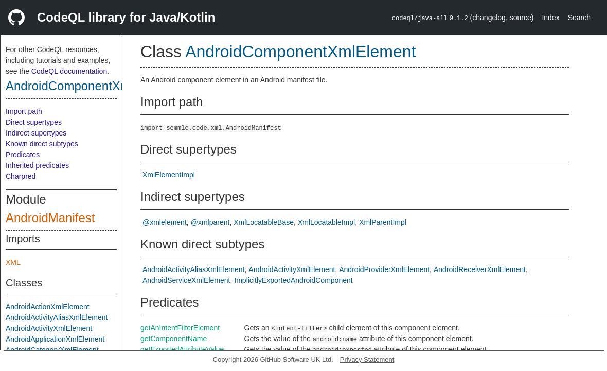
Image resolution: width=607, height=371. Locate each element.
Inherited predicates (37, 165)
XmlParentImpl (382, 222)
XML (13, 262)
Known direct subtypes (42, 144)
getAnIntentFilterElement (180, 328)
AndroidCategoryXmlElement (52, 350)
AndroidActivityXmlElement (49, 328)
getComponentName (173, 338)
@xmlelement (164, 222)
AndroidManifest (50, 218)
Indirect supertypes (36, 133)
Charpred (20, 176)
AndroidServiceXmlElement (186, 280)
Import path (24, 111)
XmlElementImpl (168, 175)
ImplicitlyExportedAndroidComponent (293, 280)
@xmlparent (210, 222)
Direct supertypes (34, 122)
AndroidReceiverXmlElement (480, 269)
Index (550, 17)
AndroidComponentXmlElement (92, 86)
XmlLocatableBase (264, 222)
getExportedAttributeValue (182, 349)
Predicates (23, 154)
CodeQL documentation (69, 71)
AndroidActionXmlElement (48, 306)
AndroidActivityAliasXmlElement (57, 317)
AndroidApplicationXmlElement (55, 339)
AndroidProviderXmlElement (384, 269)
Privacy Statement (367, 359)
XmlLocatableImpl (326, 222)
